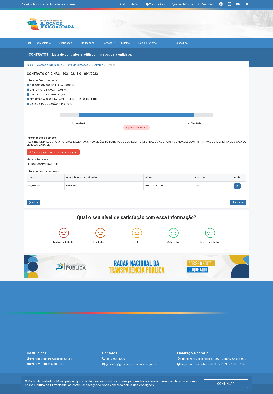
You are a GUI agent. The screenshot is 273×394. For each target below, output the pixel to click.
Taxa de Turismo (147, 42)
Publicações (88, 42)
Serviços (109, 42)
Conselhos (181, 42)
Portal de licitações (77, 64)
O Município (45, 42)
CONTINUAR (226, 384)
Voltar (33, 202)
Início (30, 64)
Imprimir (238, 202)
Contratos (97, 64)
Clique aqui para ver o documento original (53, 152)
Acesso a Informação (49, 64)
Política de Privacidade (50, 385)
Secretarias (66, 42)
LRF (166, 42)
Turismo (126, 42)
